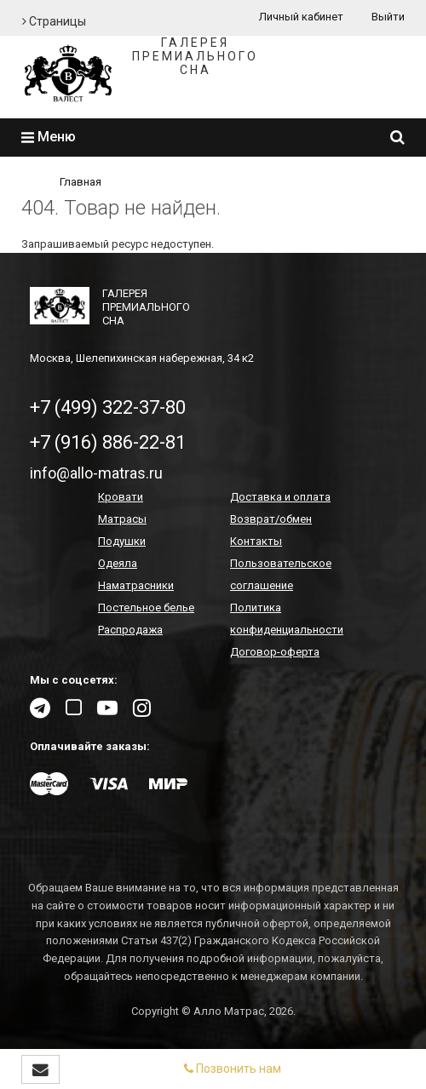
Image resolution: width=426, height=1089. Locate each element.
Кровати (120, 496)
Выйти (388, 16)
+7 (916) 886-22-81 (108, 442)
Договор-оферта (275, 651)
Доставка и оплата (280, 496)
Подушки (122, 541)
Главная (80, 181)
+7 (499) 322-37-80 (108, 407)
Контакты (256, 541)
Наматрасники (136, 585)
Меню (48, 137)
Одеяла (117, 563)
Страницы (54, 21)
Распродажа (130, 629)
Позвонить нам (232, 1068)
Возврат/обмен (271, 519)
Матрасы (122, 519)
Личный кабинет (301, 16)
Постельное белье (146, 607)
